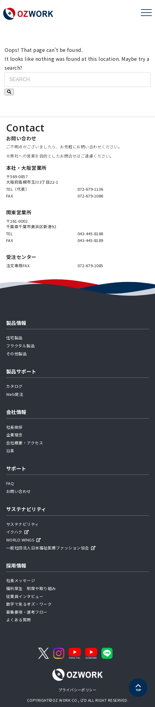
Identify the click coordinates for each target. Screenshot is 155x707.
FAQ (10, 483)
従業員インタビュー (24, 596)
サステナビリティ (26, 509)
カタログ (14, 386)
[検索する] (9, 92)
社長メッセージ (20, 580)
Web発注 (14, 394)
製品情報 (16, 322)
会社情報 (16, 412)
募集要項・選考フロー (27, 612)
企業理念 (14, 435)
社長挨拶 (14, 427)
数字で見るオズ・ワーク (29, 604)
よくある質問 (18, 620)
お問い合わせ (18, 491)
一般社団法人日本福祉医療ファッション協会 (50, 548)
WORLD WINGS (23, 540)
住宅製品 (14, 338)
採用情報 (16, 565)
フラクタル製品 (20, 346)
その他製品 (16, 354)
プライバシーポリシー (77, 689)
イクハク (17, 532)
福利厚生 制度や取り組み (31, 588)
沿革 (10, 451)
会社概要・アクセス (24, 443)
